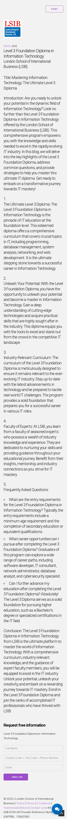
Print (54, 9)
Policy (20, 803)
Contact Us (37, 807)
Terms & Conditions (38, 803)
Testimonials (11, 807)
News (24, 807)
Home (7, 46)
